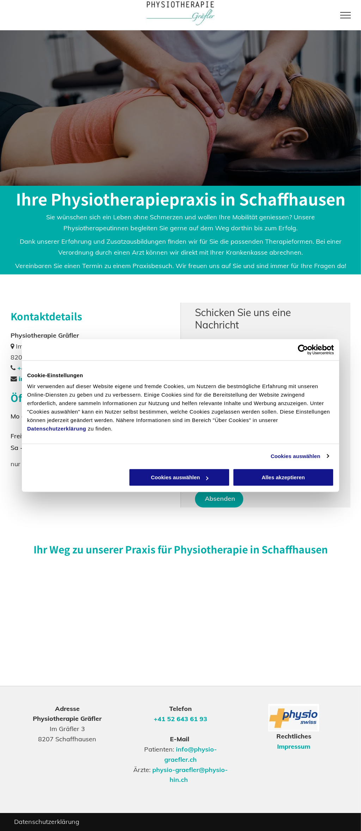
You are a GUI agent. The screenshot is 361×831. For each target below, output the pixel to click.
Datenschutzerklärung (56, 429)
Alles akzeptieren (283, 477)
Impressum (293, 746)
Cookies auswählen (295, 456)
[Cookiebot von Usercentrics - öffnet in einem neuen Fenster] (303, 349)
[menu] (345, 15)
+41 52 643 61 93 (180, 719)
